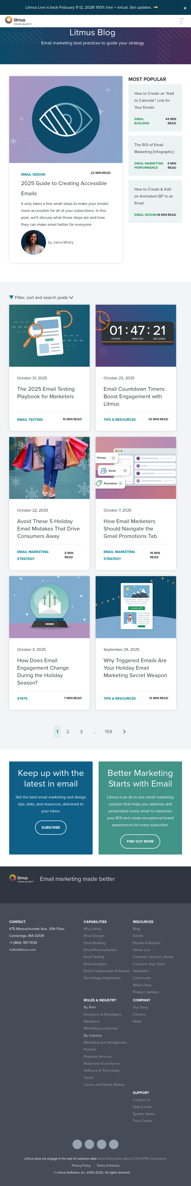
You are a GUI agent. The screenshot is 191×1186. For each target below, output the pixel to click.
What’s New (142, 985)
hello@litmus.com (22, 949)
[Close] (185, 7)
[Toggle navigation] (179, 21)
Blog (136, 928)
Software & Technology (101, 1070)
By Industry (93, 1035)
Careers (139, 1014)
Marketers (92, 1021)
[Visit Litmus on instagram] (113, 1144)
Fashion (90, 1049)
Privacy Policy (81, 1165)
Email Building (95, 943)
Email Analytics (95, 964)
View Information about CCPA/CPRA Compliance (132, 1158)
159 (108, 731)
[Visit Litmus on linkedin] (101, 1144)
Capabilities (95, 922)
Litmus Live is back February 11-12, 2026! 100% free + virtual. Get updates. (89, 7)
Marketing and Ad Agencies (105, 1042)
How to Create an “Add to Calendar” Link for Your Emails (154, 100)
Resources (143, 922)
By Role (90, 1007)
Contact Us (141, 1100)
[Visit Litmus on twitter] (89, 1144)
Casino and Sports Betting (104, 1084)
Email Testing (94, 957)
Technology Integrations (102, 978)
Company (141, 1000)
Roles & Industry (100, 1000)
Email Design (94, 935)
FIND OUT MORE (140, 841)
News (137, 1021)
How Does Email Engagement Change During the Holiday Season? (43, 671)
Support (141, 1092)
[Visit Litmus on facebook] (77, 1144)
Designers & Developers (103, 1014)
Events (138, 935)
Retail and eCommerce (102, 1063)
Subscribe (50, 827)
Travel (88, 1077)
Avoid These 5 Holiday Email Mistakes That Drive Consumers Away (48, 528)
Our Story (140, 1007)
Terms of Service (108, 1165)
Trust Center (142, 1121)
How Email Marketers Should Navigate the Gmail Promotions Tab (130, 528)
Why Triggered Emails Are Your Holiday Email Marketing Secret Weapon (135, 667)
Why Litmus (93, 928)
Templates (141, 971)
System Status (144, 1114)
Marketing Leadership (101, 1028)
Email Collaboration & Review (107, 971)
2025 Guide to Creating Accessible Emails (64, 188)
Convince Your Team (149, 964)
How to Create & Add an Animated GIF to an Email (153, 196)
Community (142, 978)
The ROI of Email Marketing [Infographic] (154, 148)
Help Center (142, 1107)
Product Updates (146, 992)
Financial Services (98, 1056)
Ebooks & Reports (147, 943)
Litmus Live (141, 950)
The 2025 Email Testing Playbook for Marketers (46, 392)
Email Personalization (100, 950)
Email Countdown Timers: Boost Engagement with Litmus (134, 396)
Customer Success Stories (153, 957)
